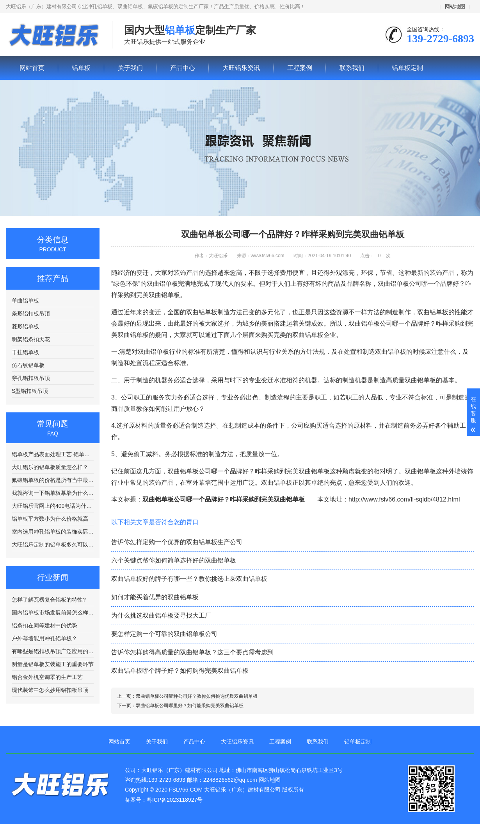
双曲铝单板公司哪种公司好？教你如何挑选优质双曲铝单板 (197, 696)
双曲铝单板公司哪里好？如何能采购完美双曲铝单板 (190, 705)
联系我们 (352, 67)
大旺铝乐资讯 (241, 67)
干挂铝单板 (25, 352)
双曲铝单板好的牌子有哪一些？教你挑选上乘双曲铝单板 (189, 578)
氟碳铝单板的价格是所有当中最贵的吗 (53, 480)
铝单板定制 (407, 67)
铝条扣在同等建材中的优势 (44, 625)
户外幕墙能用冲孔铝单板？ (44, 638)
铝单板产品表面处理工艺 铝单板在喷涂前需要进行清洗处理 (53, 454)
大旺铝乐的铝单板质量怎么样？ (50, 467)
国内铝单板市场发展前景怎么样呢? (53, 612)
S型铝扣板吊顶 (30, 391)
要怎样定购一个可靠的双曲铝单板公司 (164, 634)
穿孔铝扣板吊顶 (31, 378)
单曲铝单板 (25, 300)
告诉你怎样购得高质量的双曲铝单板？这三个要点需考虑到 (192, 652)
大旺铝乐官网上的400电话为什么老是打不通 (53, 506)
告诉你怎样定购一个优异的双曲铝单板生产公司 (176, 542)
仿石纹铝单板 (28, 365)
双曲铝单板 (432, 312)
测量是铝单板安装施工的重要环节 (53, 664)
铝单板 (53, 35)
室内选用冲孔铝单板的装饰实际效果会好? (53, 531)
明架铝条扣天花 (31, 339)
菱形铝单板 (25, 326)
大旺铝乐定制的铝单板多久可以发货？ (53, 544)
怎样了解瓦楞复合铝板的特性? (49, 600)
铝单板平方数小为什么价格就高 (50, 519)
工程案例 (299, 67)
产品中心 (182, 67)
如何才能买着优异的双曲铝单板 (155, 597)
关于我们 (130, 67)
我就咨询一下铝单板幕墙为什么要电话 (53, 493)
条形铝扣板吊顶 (31, 313)
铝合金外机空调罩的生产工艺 (47, 677)
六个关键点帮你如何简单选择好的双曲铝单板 (173, 560)
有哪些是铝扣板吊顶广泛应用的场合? (53, 651)
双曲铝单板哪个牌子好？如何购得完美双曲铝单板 (180, 670)
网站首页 (32, 67)
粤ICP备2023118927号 (175, 800)
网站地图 (455, 6)
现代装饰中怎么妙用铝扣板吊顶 (50, 690)
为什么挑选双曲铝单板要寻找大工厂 (161, 615)
